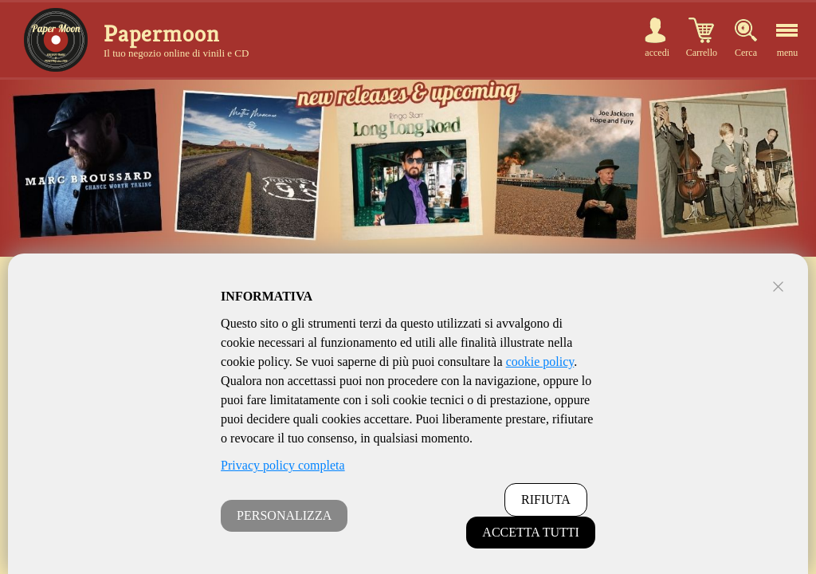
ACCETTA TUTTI (530, 532)
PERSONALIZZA (284, 515)
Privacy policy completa (283, 465)
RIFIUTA (546, 499)
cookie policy (540, 361)
